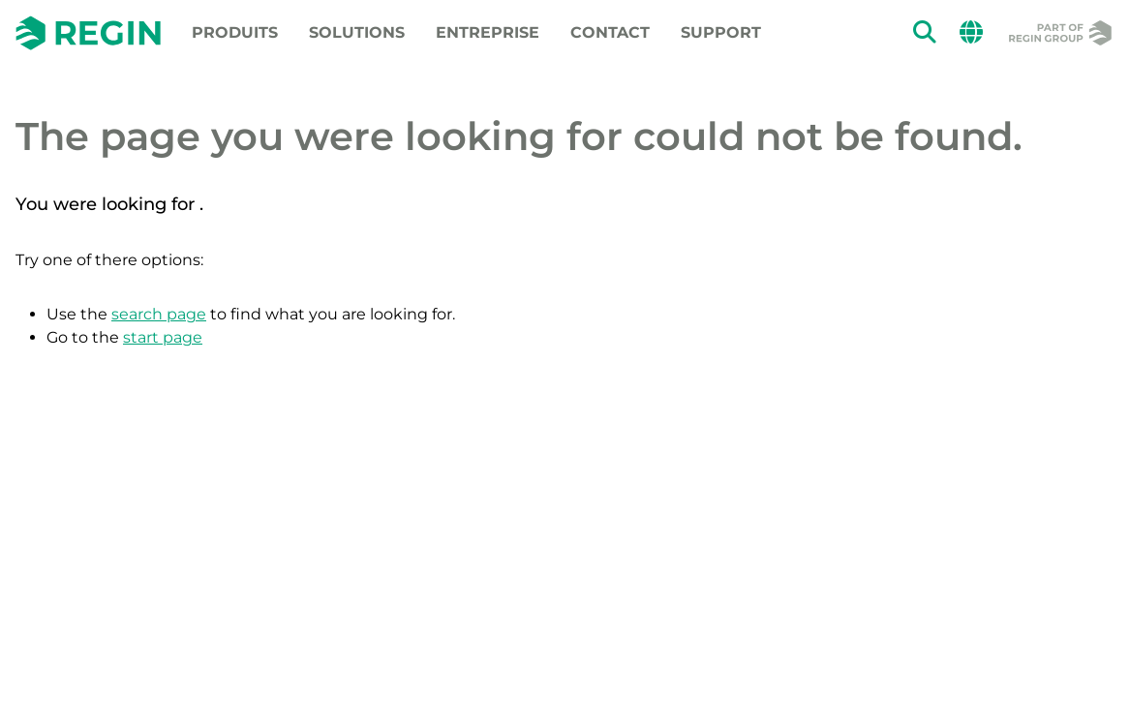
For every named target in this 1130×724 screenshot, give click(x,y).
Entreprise (487, 32)
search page (158, 314)
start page (162, 337)
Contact (610, 32)
